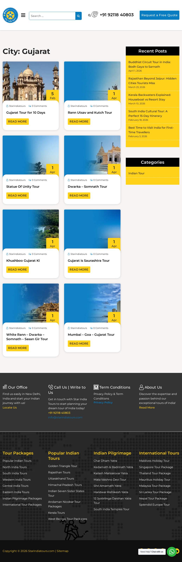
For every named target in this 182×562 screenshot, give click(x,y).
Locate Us (10, 407)
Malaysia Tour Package (155, 485)
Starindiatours (15, 106)
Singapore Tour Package (156, 467)
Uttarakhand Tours (61, 478)
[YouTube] (176, 551)
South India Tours (15, 473)
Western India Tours (17, 479)
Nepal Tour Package (153, 498)
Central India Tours (16, 485)
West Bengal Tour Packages (67, 519)
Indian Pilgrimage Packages (22, 498)
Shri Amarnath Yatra (108, 485)
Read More (17, 121)
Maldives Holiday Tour (154, 460)
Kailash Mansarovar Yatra (111, 473)
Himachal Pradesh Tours (65, 485)
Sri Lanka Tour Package (155, 492)
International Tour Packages (22, 504)
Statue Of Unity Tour (23, 187)
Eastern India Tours (16, 492)
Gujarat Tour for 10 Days (25, 113)
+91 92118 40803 (111, 14)
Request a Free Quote (159, 15)
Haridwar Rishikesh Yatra (111, 492)
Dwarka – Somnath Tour (87, 187)
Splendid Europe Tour (154, 504)
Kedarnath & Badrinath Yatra (114, 467)
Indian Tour (136, 173)
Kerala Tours (56, 512)
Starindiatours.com (41, 551)
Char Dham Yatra (105, 460)
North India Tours (15, 467)
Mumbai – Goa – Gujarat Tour (91, 335)
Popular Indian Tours (17, 460)
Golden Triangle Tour (62, 466)
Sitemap (63, 551)
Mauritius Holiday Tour (154, 479)
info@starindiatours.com (65, 417)
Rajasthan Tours (59, 472)
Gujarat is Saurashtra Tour (89, 261)
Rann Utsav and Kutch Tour (90, 113)
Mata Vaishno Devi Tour (110, 479)
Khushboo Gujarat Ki (23, 261)
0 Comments (38, 106)
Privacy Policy (103, 402)
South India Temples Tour (111, 509)
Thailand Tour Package (155, 473)
